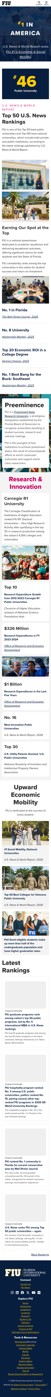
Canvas (25, 1354)
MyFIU (25, 1351)
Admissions (25, 1306)
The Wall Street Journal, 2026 (20, 316)
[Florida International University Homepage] (11, 3)
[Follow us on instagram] (12, 1292)
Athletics (25, 1322)
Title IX (25, 1370)
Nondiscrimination (25, 1367)
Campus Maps (25, 1348)
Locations (25, 1312)
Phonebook (20, 1341)
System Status (25, 1361)
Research (25, 1316)
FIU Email (25, 1357)
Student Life (25, 1319)
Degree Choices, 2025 (15, 361)
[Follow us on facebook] (22, 1292)
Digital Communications (24, 1384)
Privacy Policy (34, 1388)
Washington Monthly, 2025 (18, 337)
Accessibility (41, 1384)
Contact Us (25, 1284)
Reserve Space (25, 1364)
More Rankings (40, 1254)
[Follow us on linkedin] (17, 1292)
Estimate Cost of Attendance (25, 1332)
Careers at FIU (25, 1328)
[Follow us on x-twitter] (28, 1292)
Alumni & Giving (25, 1325)
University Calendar (25, 1345)
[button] (39, 3)
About (25, 1303)
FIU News (25, 1287)
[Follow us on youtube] (33, 1292)
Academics (25, 1309)
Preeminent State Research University (20, 414)
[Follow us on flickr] (38, 1292)
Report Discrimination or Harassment (25, 1374)
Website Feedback (19, 1388)
